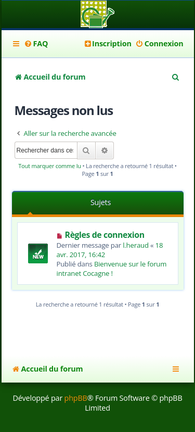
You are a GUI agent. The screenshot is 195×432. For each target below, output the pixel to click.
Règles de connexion (105, 234)
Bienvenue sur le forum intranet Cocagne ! (112, 268)
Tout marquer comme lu (49, 166)
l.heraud (136, 245)
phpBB (75, 398)
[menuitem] (36, 43)
